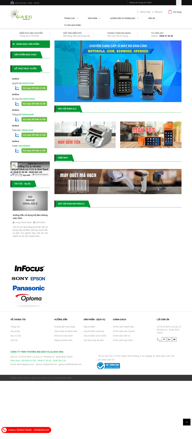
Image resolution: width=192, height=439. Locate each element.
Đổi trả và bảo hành (63, 336)
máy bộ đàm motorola (94, 331)
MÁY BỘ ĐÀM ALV (67, 108)
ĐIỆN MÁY (63, 158)
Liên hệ (13, 340)
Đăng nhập (145, 12)
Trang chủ (15, 326)
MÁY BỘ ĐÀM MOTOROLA (71, 204)
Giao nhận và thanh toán (66, 331)
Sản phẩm (15, 331)
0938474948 (28, 83)
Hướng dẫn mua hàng (64, 326)
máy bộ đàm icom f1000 (95, 336)
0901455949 (24, 146)
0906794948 (28, 99)
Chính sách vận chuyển (124, 331)
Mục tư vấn (15, 336)
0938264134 (41, 429)
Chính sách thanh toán (123, 326)
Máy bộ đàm (89, 326)
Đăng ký (158, 12)
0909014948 (26, 130)
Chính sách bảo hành (123, 340)
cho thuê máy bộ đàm (94, 340)
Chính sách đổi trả (121, 336)
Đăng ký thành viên (63, 340)
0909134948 (27, 114)
